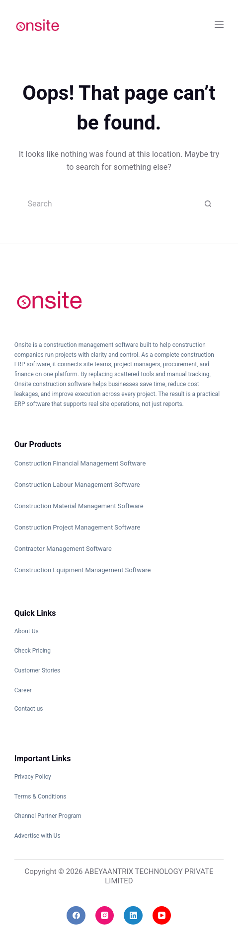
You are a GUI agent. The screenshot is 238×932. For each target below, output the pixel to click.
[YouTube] (162, 915)
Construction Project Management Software (77, 527)
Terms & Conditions (40, 796)
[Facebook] (76, 915)
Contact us (28, 708)
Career (23, 690)
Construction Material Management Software (79, 506)
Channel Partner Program (47, 815)
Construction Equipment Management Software (82, 570)
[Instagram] (104, 915)
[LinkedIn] (133, 915)
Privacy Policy (32, 776)
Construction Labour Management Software (77, 484)
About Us (26, 631)
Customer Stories (37, 670)
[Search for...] (108, 204)
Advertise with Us (37, 835)
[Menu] (219, 24)
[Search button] (208, 204)
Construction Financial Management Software (80, 463)
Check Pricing (32, 650)
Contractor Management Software (63, 548)
